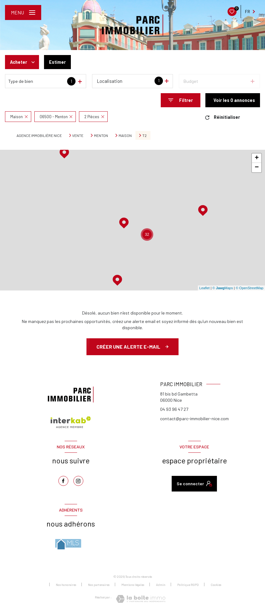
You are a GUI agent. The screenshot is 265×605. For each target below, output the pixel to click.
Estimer (57, 62)
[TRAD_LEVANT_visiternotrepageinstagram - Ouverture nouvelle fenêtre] (78, 481)
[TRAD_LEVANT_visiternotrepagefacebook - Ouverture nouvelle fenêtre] (63, 481)
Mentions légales (132, 585)
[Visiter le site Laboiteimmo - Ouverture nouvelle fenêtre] (140, 599)
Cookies (216, 585)
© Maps (223, 288)
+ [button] (257, 158)
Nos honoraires (66, 585)
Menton (101, 135)
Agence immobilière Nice (39, 135)
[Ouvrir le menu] (23, 12)
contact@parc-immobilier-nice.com (194, 418)
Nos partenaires (99, 585)
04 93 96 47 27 (174, 409)
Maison (125, 135)
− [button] (257, 167)
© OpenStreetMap (249, 288)
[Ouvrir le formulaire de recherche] (180, 100)
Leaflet (204, 288)
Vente (77, 135)
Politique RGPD (188, 585)
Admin (160, 585)
